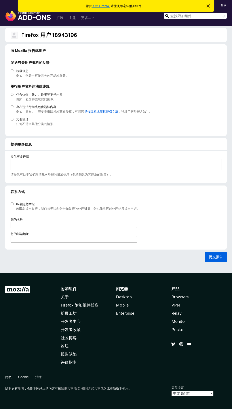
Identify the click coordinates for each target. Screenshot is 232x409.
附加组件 (69, 288)
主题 (72, 17)
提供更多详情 (20, 156)
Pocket (178, 329)
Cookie (23, 377)
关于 (65, 297)
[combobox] (195, 16)
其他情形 (22, 119)
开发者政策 (71, 329)
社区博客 (69, 337)
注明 (21, 388)
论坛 (65, 346)
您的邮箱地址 (21, 233)
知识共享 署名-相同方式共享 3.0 (83, 388)
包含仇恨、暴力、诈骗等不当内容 (39, 94)
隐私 (8, 377)
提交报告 (216, 257)
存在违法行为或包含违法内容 (36, 107)
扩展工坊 (69, 313)
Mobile (122, 305)
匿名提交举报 (25, 204)
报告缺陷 (69, 354)
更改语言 (177, 387)
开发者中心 (71, 321)
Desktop (124, 297)
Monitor (178, 321)
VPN (175, 305)
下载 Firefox (101, 6)
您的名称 (18, 219)
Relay (176, 313)
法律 (38, 377)
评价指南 (69, 362)
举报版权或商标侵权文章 (101, 111)
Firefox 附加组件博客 (80, 305)
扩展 (59, 17)
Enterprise (125, 313)
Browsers (180, 297)
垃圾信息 (22, 71)
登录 (224, 5)
